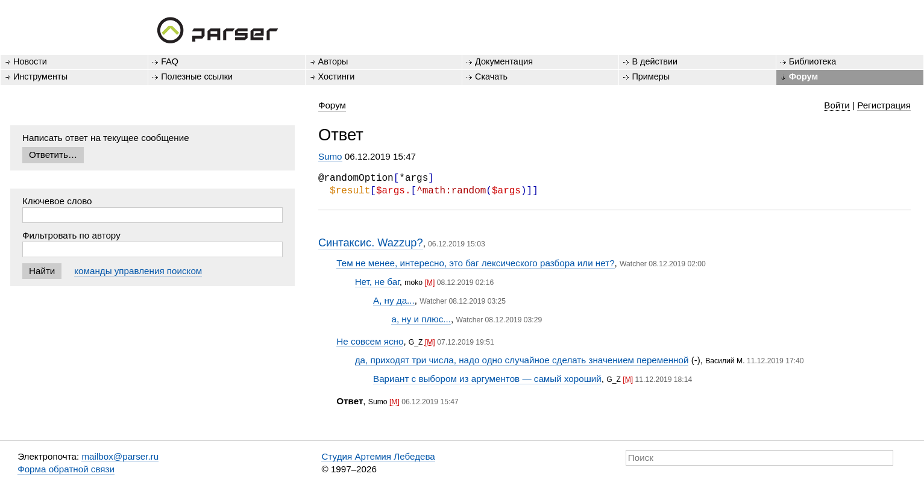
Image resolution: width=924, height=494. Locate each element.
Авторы (333, 61)
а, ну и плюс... (421, 319)
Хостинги (336, 76)
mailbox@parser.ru (120, 456)
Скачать (491, 76)
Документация (504, 61)
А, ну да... (394, 300)
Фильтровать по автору (71, 235)
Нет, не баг (377, 282)
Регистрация (884, 105)
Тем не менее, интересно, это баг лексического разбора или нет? (475, 263)
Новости (30, 61)
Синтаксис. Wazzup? (370, 242)
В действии (654, 61)
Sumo (330, 156)
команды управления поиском (138, 271)
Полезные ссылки (197, 76)
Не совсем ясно (369, 341)
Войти (837, 105)
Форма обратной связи (66, 469)
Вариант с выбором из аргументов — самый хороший (487, 379)
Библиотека (813, 61)
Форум (803, 76)
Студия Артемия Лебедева (378, 456)
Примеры (651, 76)
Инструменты (40, 76)
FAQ (169, 61)
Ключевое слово (57, 201)
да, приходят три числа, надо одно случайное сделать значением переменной (522, 360)
